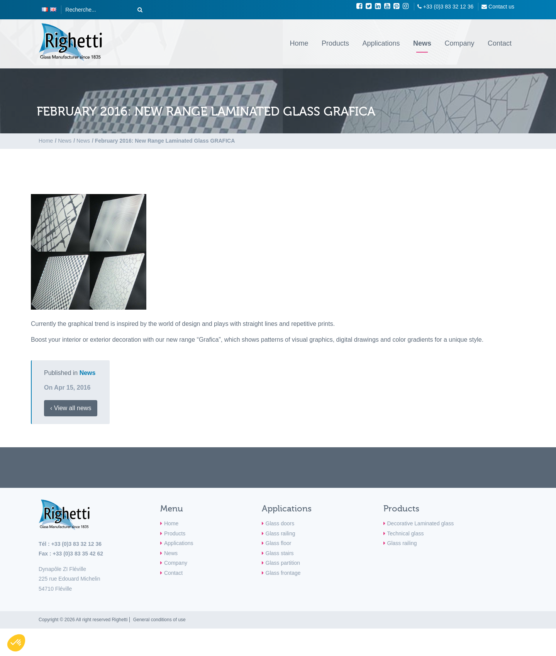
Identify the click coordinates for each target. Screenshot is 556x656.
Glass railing (280, 533)
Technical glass (405, 533)
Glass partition (283, 563)
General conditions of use (159, 619)
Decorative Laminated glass (420, 523)
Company (459, 43)
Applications (381, 43)
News (422, 43)
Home (299, 43)
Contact (500, 43)
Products (335, 43)
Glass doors (280, 523)
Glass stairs (280, 553)
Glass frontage (283, 573)
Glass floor (279, 543)
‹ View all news (70, 408)
